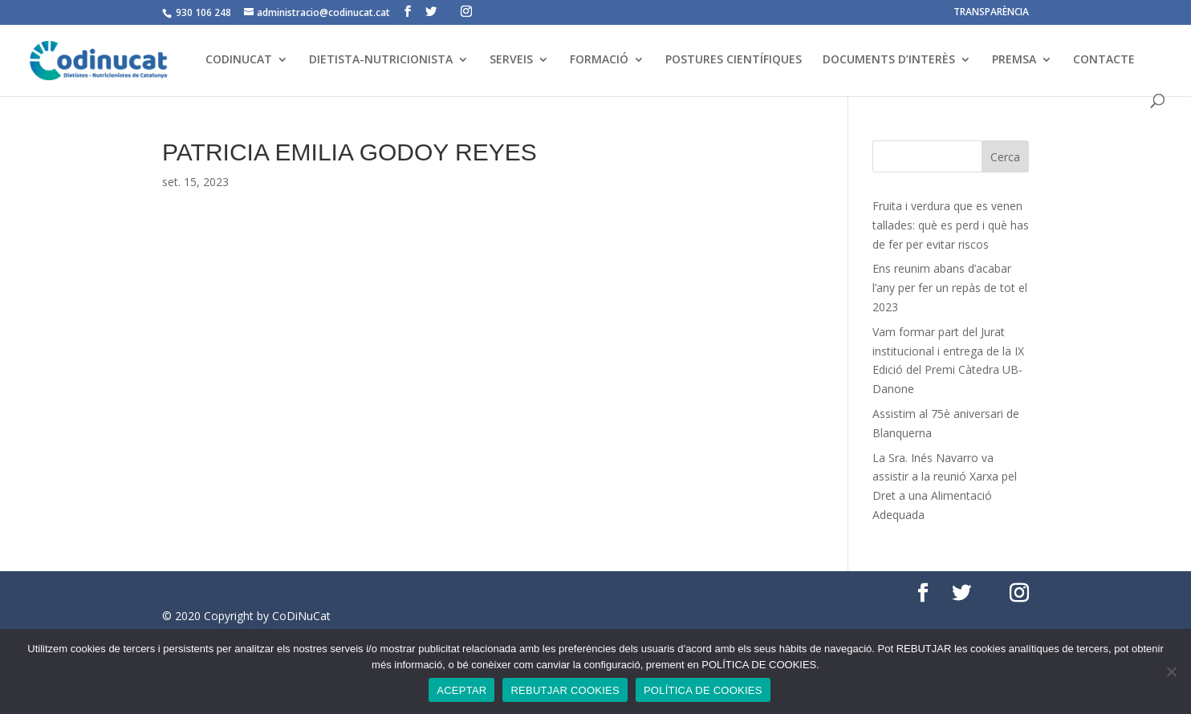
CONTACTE (1104, 60)
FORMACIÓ (599, 60)
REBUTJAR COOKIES (564, 690)
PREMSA (1014, 60)
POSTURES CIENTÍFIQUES (733, 60)
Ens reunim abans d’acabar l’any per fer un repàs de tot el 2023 (949, 287)
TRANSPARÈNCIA (991, 12)
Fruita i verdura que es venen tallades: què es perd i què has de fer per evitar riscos (950, 225)
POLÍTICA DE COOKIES (703, 690)
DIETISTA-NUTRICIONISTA (381, 60)
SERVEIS (511, 60)
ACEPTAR (461, 690)
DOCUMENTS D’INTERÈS (889, 60)
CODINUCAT (238, 60)
